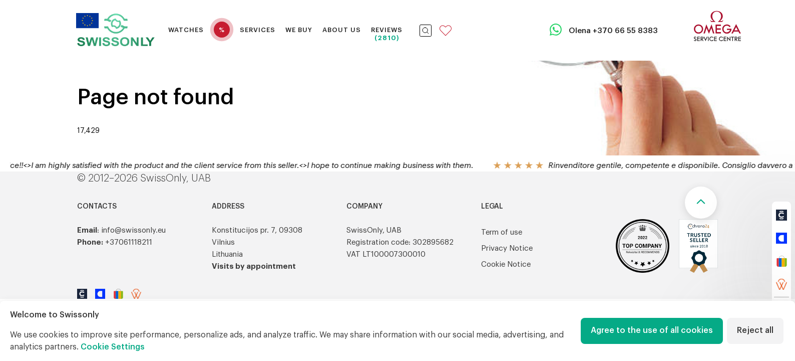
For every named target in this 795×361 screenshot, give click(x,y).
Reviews (387, 30)
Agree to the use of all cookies (652, 330)
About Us (341, 30)
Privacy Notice (507, 248)
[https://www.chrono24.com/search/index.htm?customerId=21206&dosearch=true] (781, 215)
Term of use (501, 232)
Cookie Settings (113, 347)
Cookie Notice (506, 264)
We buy (298, 30)
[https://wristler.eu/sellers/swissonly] (781, 284)
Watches (186, 30)
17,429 (88, 130)
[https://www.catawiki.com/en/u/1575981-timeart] (781, 238)
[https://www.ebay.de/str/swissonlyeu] (781, 261)
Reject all (755, 330)
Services (257, 30)
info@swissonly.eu (133, 230)
